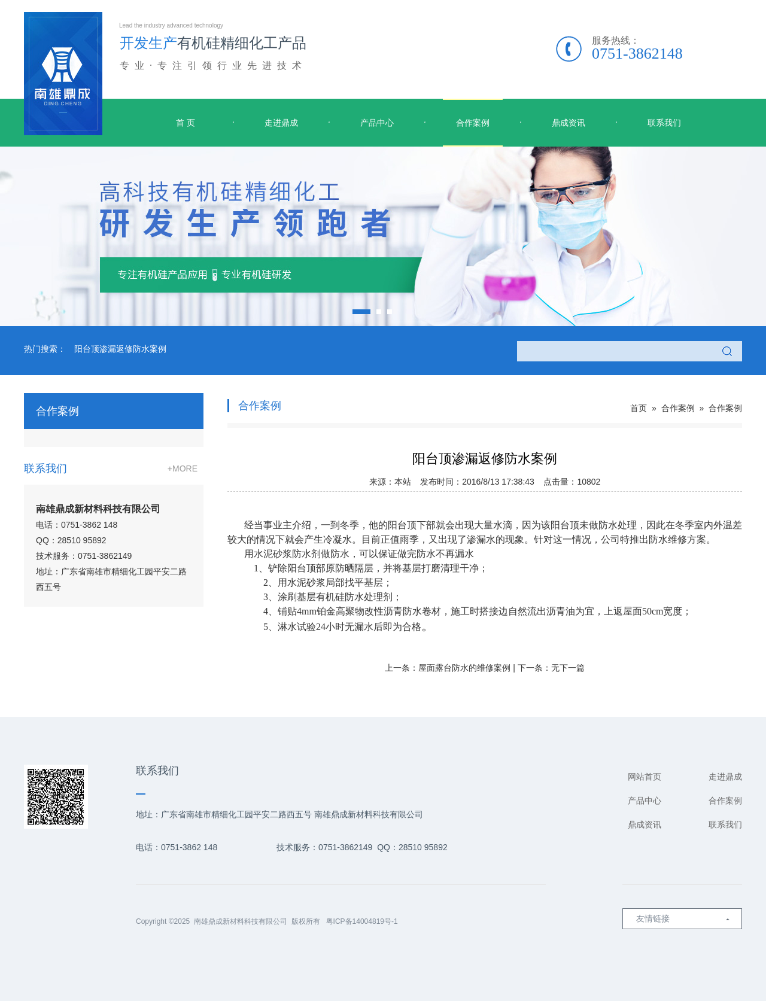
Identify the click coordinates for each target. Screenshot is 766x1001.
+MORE (182, 468)
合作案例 (473, 122)
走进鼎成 (281, 122)
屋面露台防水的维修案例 (464, 668)
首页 (638, 408)
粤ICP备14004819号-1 (362, 921)
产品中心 (377, 122)
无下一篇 (568, 668)
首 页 (185, 122)
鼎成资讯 (568, 122)
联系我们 (664, 122)
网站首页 (644, 776)
